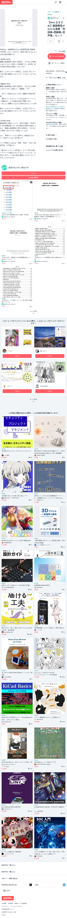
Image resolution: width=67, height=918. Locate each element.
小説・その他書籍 (53, 12)
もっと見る (33, 400)
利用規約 (10, 903)
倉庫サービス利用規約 (21, 903)
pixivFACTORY (50, 124)
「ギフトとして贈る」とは (56, 77)
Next (34, 27)
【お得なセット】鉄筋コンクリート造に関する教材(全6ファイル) (17, 301)
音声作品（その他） (7, 213)
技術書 (50, 14)
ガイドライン (5, 906)
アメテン (10, 351)
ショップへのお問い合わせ (54, 150)
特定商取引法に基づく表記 (54, 146)
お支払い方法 (52, 139)
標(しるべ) (43, 351)
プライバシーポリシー (17, 906)
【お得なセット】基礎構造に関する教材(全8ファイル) (49, 258)
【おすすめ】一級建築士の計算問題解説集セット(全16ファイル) (16, 258)
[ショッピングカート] (60, 2)
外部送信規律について (8, 909)
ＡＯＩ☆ (10, 386)
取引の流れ (51, 135)
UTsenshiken (44, 386)
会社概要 (4, 903)
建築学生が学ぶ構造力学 (19, 168)
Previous (3, 27)
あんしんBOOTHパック (52, 106)
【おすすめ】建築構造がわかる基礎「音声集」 (16, 214)
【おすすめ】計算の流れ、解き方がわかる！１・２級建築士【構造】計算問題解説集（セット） (49, 215)
